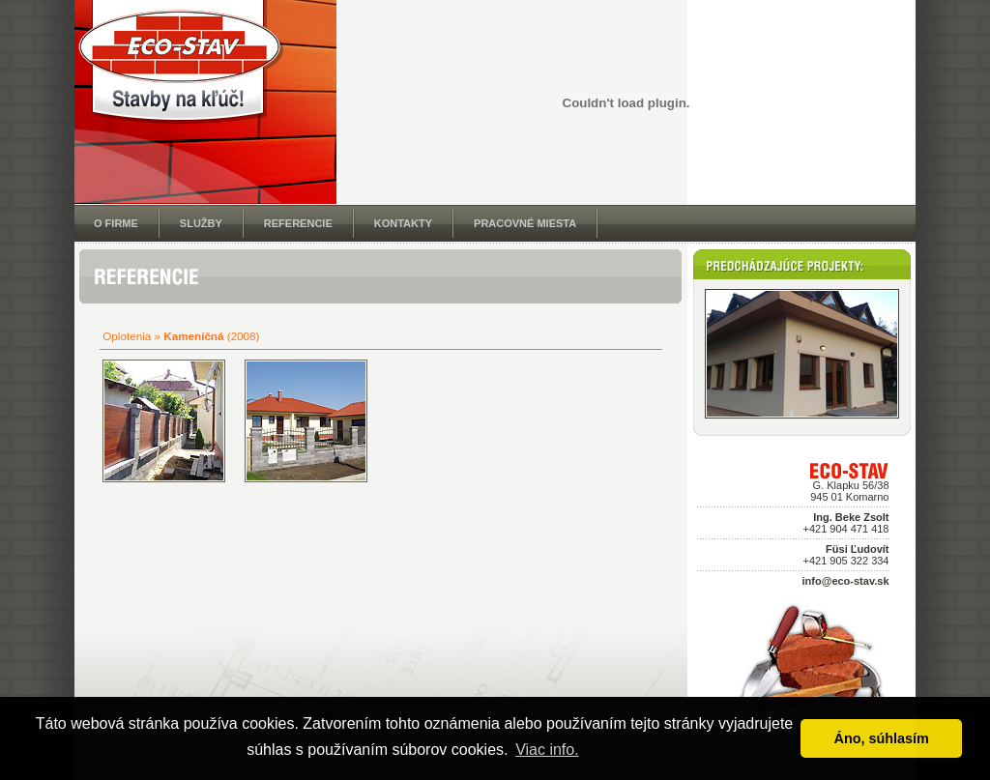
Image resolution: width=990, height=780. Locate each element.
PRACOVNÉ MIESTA (525, 223)
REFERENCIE (298, 223)
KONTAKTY (403, 223)
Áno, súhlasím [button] (881, 738)
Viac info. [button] (547, 749)
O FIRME (116, 223)
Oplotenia (126, 336)
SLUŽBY (201, 223)
